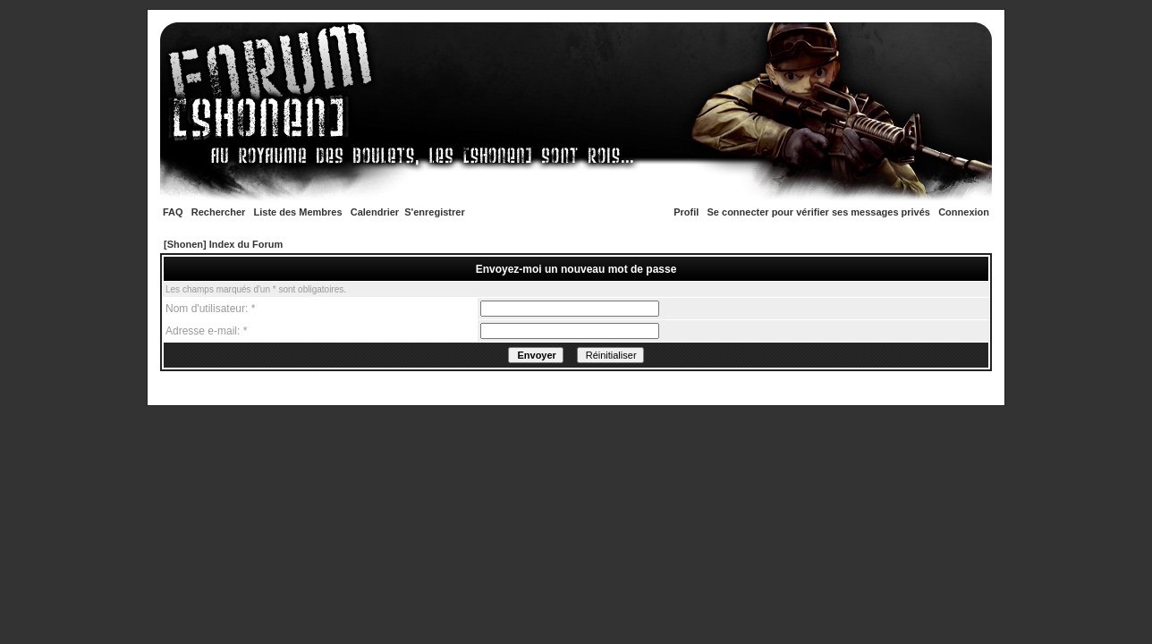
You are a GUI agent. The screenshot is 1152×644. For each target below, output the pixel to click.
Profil (686, 212)
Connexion (963, 212)
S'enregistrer (434, 212)
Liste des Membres (298, 212)
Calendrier (375, 212)
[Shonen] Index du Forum (223, 244)
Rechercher (218, 212)
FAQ (173, 212)
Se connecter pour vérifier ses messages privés (818, 212)
